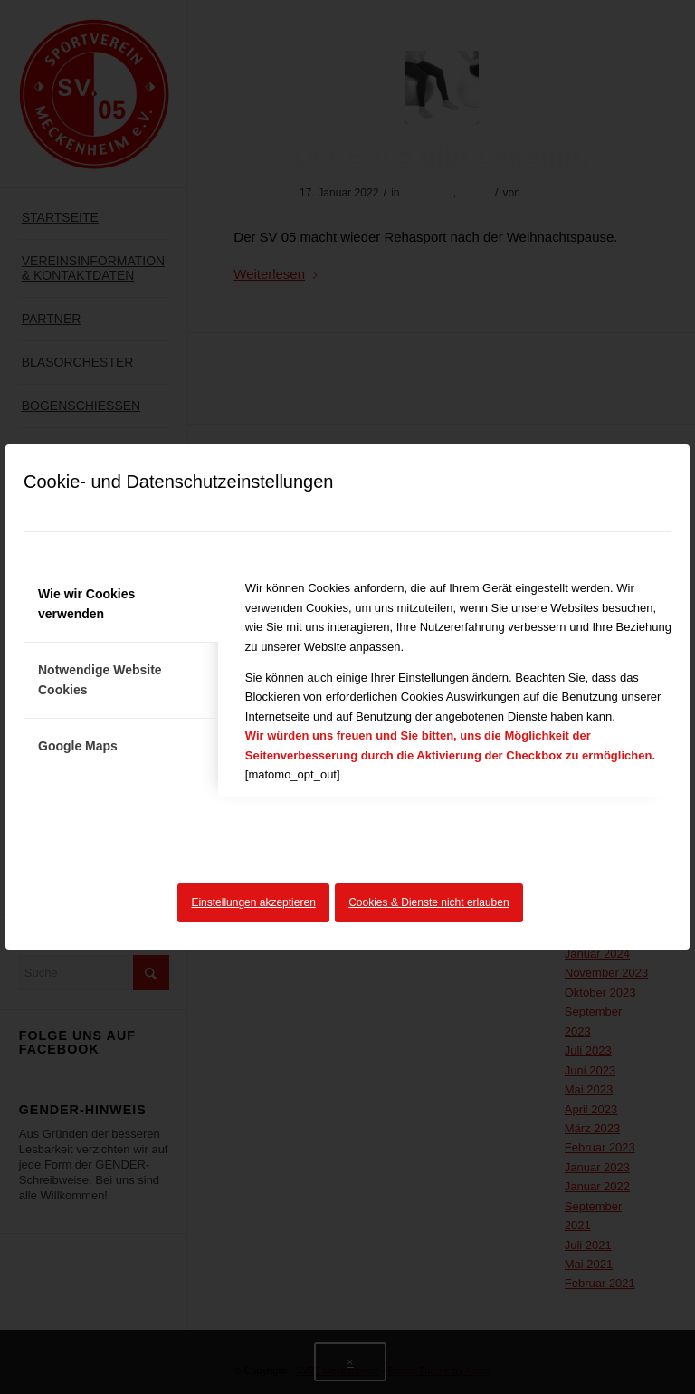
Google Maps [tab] (78, 746)
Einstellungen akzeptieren (253, 902)
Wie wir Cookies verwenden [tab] (86, 603)
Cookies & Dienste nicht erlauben (428, 902)
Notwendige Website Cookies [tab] (100, 679)
